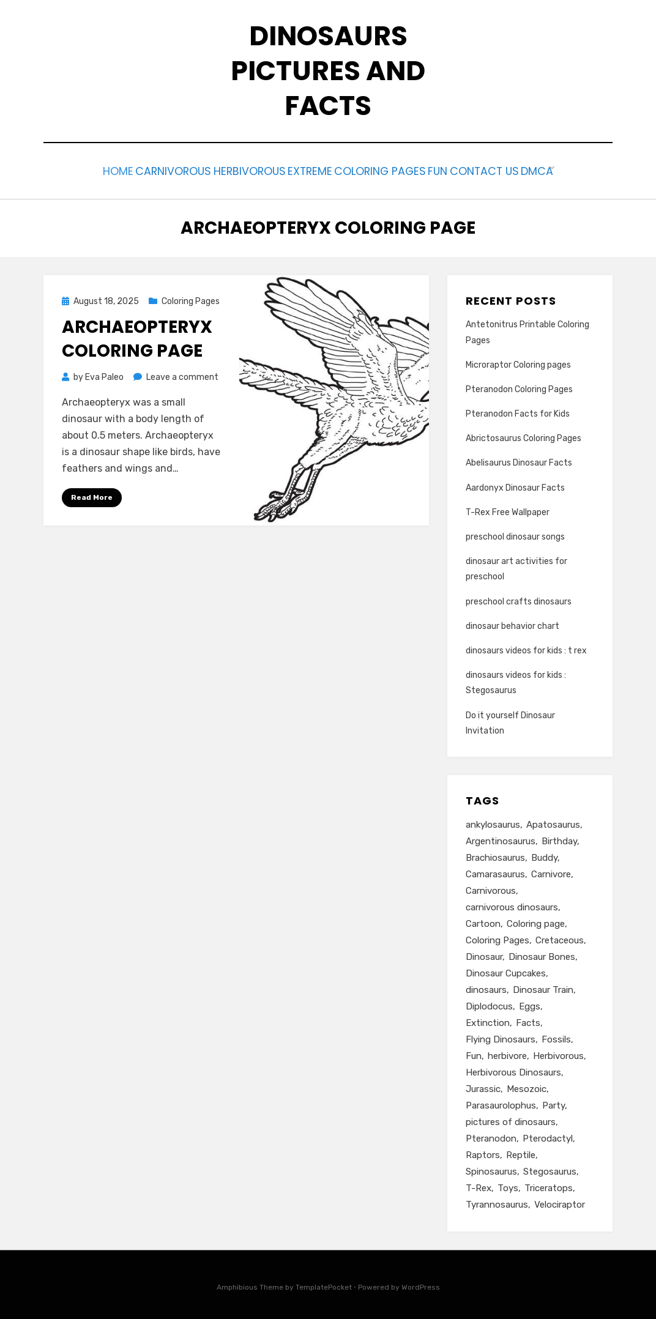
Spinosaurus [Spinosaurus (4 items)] (491, 1169)
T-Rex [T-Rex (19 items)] (478, 1185)
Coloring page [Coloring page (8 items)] (536, 921)
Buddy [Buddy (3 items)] (544, 855)
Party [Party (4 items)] (553, 1103)
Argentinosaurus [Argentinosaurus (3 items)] (500, 838)
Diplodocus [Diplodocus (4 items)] (489, 1003)
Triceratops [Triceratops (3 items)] (548, 1185)
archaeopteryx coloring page (137, 336)
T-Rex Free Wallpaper (508, 509)
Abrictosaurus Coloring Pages (523, 435)
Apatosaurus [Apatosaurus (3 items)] (553, 822)
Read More (92, 494)
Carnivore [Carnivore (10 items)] (551, 871)
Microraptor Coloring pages (518, 362)
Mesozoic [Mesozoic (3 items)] (526, 1086)
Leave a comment (182, 374)
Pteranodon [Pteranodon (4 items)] (491, 1136)
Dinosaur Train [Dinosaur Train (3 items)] (543, 987)
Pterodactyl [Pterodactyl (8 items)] (548, 1136)
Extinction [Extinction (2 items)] (488, 1020)
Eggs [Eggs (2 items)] (529, 1003)
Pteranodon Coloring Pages (519, 386)
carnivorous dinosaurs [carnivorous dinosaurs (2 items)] (512, 904)
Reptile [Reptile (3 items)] (520, 1152)
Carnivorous (142, 169)
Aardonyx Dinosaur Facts (515, 485)
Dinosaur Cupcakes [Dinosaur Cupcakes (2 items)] (506, 970)
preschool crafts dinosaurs (519, 598)
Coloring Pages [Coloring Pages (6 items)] (497, 937)
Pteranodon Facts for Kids (518, 411)
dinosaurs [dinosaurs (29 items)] (486, 987)
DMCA (580, 169)
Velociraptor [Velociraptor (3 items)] (559, 1202)
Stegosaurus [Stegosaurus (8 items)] (549, 1169)
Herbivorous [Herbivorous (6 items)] (558, 1053)
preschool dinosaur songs (515, 534)
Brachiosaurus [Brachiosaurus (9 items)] (495, 855)
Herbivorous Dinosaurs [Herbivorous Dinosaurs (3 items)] (513, 1070)
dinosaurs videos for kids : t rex (526, 647)
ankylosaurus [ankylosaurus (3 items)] (493, 822)
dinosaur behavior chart (512, 623)
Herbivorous (230, 169)
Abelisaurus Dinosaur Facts (519, 460)
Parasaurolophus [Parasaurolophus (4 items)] (501, 1103)
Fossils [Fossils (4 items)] (556, 1036)
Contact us (515, 169)
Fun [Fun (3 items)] (474, 1053)
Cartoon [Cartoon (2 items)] (483, 921)
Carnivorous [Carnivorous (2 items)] (491, 888)
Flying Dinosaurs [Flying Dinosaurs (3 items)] (500, 1036)
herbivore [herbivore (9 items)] (507, 1053)
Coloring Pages (385, 169)
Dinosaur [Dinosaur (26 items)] (484, 954)
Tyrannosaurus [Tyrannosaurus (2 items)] (497, 1202)
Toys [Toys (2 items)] (508, 1185)
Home (75, 169)
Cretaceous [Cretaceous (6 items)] (559, 937)
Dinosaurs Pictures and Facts (328, 70)
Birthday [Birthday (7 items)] (559, 838)
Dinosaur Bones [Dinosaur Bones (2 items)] (542, 954)
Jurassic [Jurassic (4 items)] (483, 1086)
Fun (456, 169)
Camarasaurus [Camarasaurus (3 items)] (495, 871)
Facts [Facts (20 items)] (528, 1020)
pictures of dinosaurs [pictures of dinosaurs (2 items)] (511, 1119)
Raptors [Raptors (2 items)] (483, 1152)
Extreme (303, 169)
